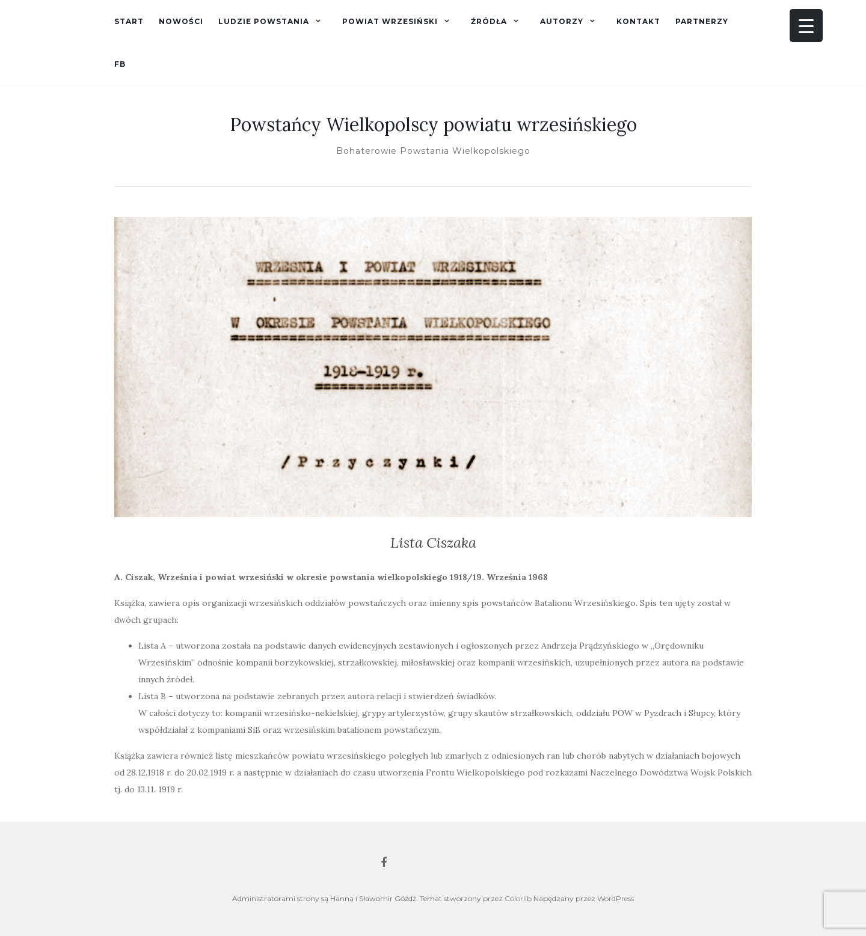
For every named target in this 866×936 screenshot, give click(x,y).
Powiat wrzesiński (390, 21)
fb (120, 64)
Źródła (489, 21)
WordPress (615, 898)
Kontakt (638, 21)
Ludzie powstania (263, 21)
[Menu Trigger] (806, 25)
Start (129, 21)
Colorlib (518, 898)
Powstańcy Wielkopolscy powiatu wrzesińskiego (433, 124)
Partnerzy (701, 21)
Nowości (181, 21)
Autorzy (561, 21)
